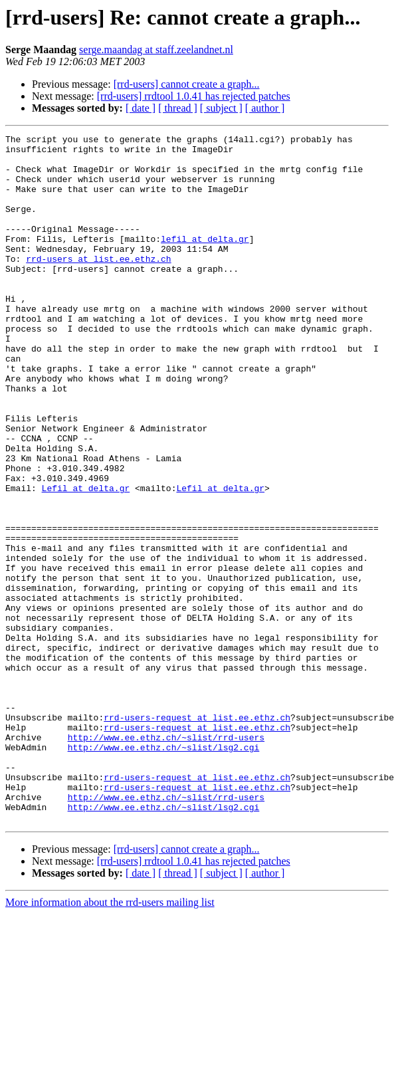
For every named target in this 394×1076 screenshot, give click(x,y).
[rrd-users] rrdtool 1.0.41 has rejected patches (193, 96)
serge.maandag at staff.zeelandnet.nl (156, 49)
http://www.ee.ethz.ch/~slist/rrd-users (166, 859)
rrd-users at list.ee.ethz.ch (98, 284)
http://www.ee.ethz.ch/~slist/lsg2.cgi (164, 871)
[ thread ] (177, 108)
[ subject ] (221, 108)
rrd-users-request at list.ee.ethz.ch (197, 835)
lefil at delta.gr (205, 261)
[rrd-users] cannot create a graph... (187, 84)
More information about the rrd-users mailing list (110, 1039)
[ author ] (265, 108)
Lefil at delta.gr (86, 560)
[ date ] (140, 108)
